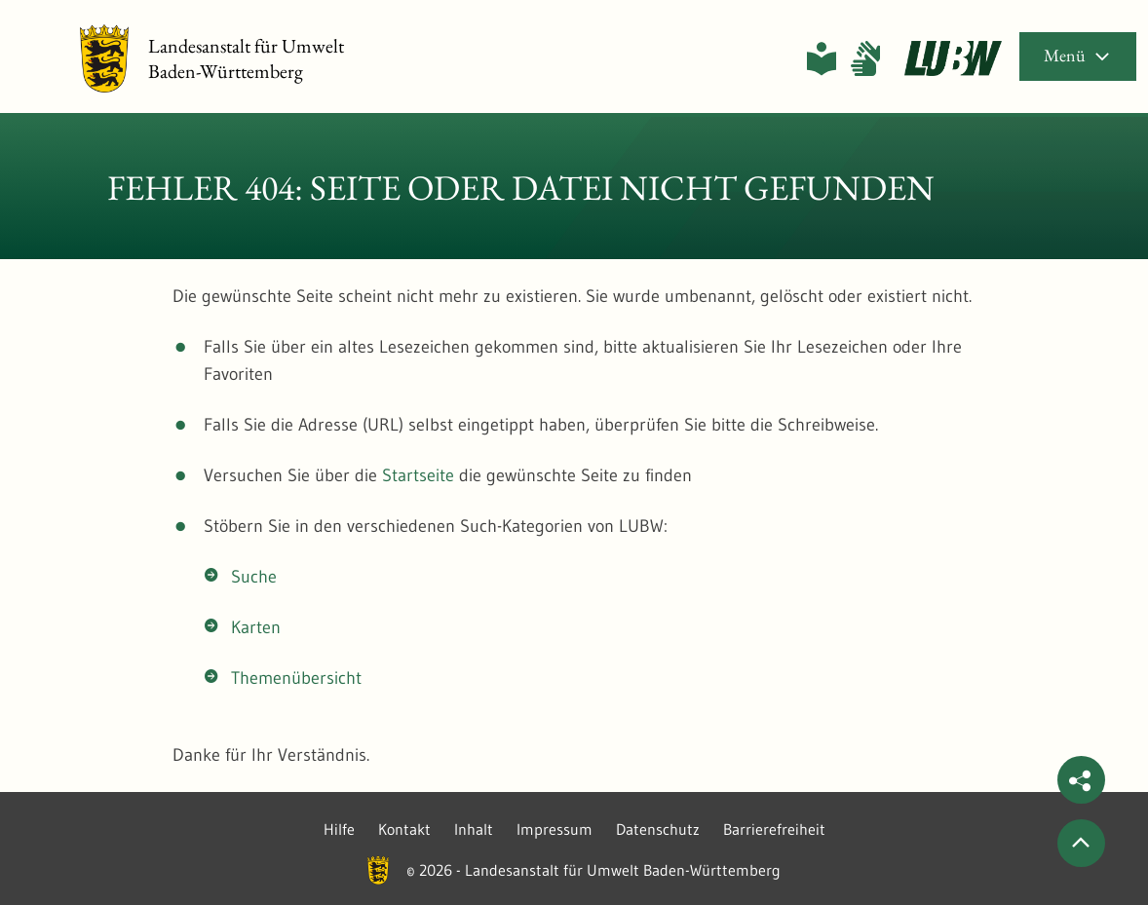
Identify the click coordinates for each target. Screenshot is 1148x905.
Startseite (418, 475)
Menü (1078, 55)
